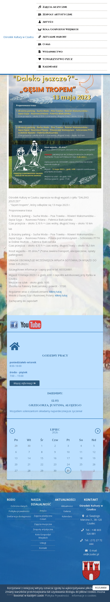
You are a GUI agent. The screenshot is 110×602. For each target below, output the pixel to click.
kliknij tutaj (52, 291)
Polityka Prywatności (56, 595)
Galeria (67, 567)
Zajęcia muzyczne (52, 7)
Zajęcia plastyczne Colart (43, 573)
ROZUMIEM (100, 587)
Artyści (45, 22)
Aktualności (67, 561)
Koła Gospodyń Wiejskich (57, 29)
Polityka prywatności (19, 567)
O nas (43, 44)
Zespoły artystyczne (54, 14)
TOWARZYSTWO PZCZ (54, 59)
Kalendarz (47, 67)
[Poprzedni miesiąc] (12, 454)
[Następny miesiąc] (97, 454)
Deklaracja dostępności (19, 572)
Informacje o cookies (84, 595)
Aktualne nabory (52, 37)
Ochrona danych (19, 561)
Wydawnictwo (50, 52)
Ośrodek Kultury (18, 37)
